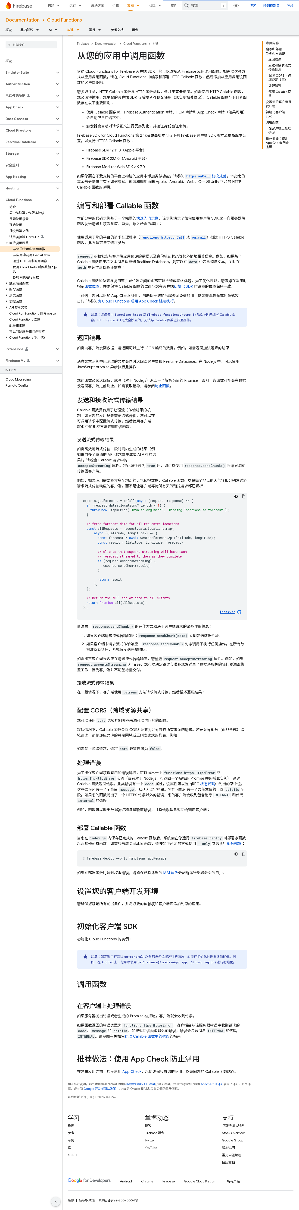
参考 (71, 1133)
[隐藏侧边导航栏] (55, 1201)
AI (50, 30)
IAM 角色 (170, 873)
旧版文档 (228, 1162)
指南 (71, 1125)
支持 (174, 5)
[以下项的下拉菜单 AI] (57, 29)
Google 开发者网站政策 (100, 1089)
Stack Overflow (233, 1133)
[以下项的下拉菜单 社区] (161, 5)
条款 (71, 1200)
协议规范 (206, 176)
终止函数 (162, 386)
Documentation (23, 20)
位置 (165, 957)
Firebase (83, 44)
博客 (252, 5)
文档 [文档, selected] (130, 5)
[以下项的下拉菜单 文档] (139, 5)
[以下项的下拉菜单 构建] (59, 5)
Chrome (147, 1181)
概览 (9, 30)
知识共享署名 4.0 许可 (140, 1084)
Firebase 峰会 (154, 1133)
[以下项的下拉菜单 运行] (81, 5)
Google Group (232, 1140)
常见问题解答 (231, 1155)
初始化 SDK (183, 286)
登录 (290, 5)
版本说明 (228, 1148)
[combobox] (205, 5)
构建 (51, 5)
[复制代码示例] (243, 496)
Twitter (150, 1140)
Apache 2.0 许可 (212, 1084)
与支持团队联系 (233, 1125)
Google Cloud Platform (201, 1181)
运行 (72, 5)
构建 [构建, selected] (70, 30)
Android (126, 1181)
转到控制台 (271, 5)
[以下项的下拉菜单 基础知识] (38, 29)
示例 (135, 30)
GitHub (73, 1155)
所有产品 (233, 1181)
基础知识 (26, 30)
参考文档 (117, 30)
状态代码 (207, 784)
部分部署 (234, 843)
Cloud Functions (64, 20)
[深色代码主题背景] (236, 496)
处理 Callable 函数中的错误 (147, 1036)
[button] (27, 72)
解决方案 (97, 5)
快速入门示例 (147, 218)
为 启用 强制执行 (135, 301)
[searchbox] (31, 44)
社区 (152, 5)
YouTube (151, 1148)
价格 (115, 5)
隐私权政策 (87, 1200)
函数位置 (91, 286)
